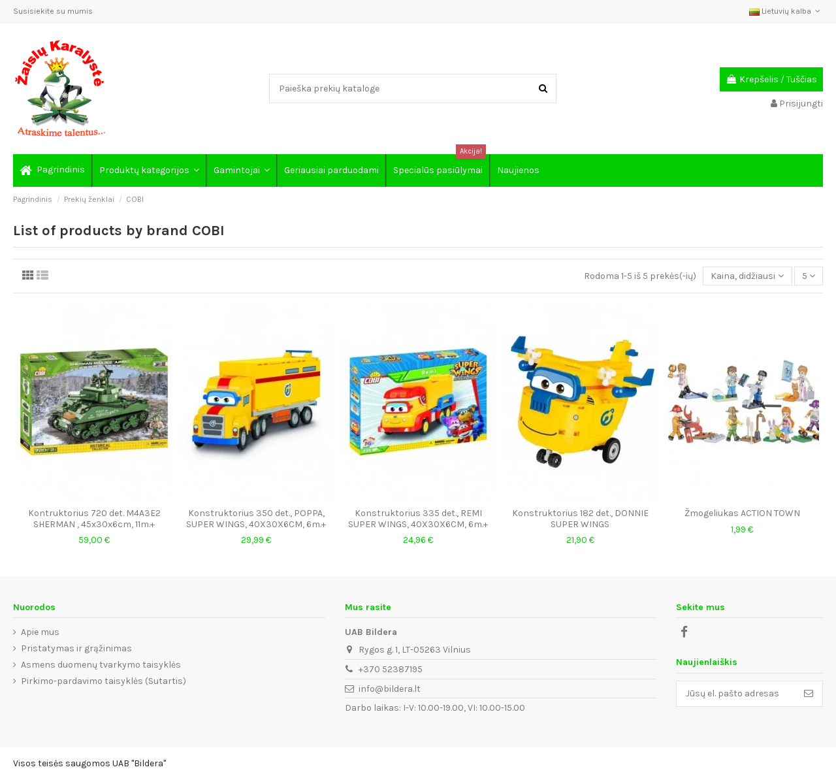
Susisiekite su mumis (53, 11)
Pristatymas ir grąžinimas (76, 648)
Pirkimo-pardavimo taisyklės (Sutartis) (103, 681)
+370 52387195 (391, 669)
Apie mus (40, 632)
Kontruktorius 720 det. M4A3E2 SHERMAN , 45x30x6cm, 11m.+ (94, 519)
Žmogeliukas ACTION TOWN (742, 513)
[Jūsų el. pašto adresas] (736, 693)
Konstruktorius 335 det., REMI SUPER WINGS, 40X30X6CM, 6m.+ (418, 519)
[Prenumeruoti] (808, 693)
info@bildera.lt (390, 688)
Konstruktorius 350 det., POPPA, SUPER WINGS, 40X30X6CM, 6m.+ (256, 519)
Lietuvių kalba (786, 11)
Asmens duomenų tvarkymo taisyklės (101, 664)
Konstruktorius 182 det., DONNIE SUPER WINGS (580, 519)
